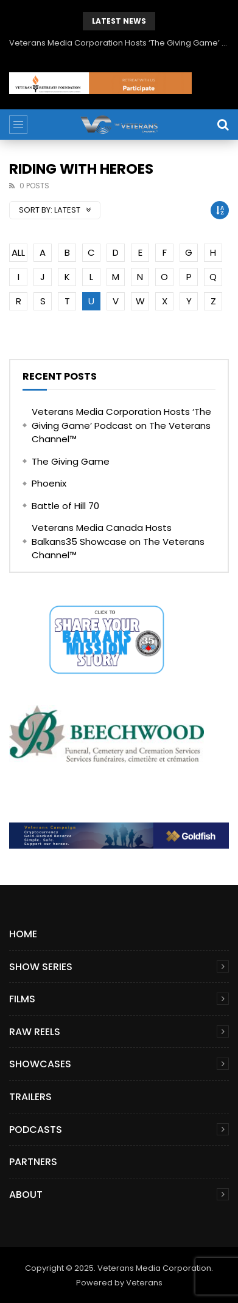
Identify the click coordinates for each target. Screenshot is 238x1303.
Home (23, 934)
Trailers (30, 1097)
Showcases (40, 1064)
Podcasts (35, 1130)
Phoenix (49, 483)
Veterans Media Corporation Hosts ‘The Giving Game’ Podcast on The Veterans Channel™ (119, 43)
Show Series (40, 967)
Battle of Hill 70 (65, 505)
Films (22, 999)
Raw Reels (34, 1032)
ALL (18, 252)
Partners (33, 1162)
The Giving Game (71, 461)
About (26, 1195)
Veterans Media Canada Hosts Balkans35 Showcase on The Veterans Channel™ (118, 541)
